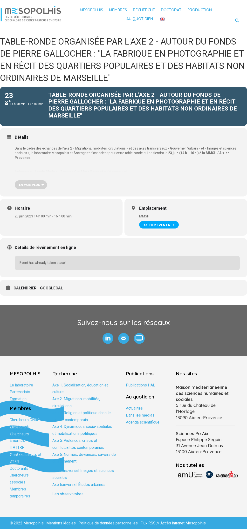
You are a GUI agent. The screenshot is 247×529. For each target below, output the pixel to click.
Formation (18, 399)
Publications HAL (140, 385)
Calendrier (25, 288)
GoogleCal (51, 288)
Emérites (17, 440)
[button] (108, 338)
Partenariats (20, 392)
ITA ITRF (17, 447)
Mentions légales (61, 523)
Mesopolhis (91, 9)
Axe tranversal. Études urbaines (78, 484)
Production (199, 9)
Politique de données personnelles (108, 523)
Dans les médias (140, 415)
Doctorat (171, 9)
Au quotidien (139, 18)
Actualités (134, 408)
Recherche (144, 9)
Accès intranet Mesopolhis (183, 523)
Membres (118, 9)
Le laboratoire (21, 385)
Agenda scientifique (142, 422)
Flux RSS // (150, 523)
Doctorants (19, 468)
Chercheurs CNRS (25, 420)
